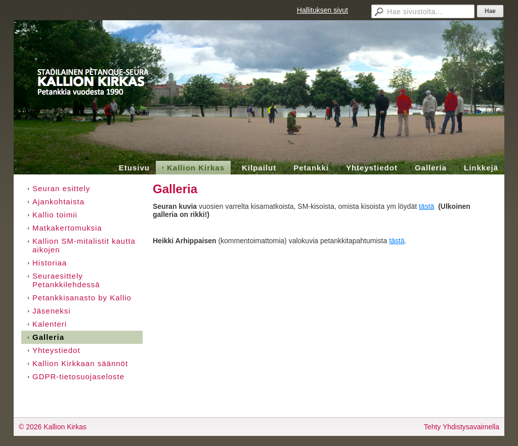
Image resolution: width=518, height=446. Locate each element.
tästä (426, 206)
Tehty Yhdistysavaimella (461, 427)
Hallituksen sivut (322, 10)
